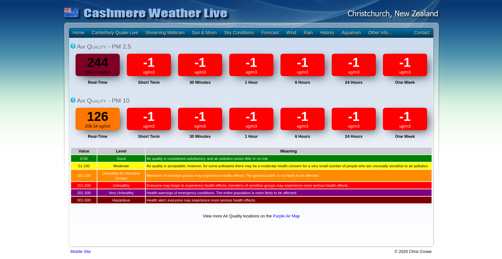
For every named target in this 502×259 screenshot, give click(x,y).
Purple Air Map (286, 216)
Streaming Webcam (165, 32)
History (327, 32)
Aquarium (351, 32)
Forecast (270, 32)
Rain (308, 32)
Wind (291, 32)
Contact (422, 32)
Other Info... (380, 32)
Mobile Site (80, 251)
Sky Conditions (239, 32)
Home (79, 32)
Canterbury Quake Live (115, 32)
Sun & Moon (204, 32)
